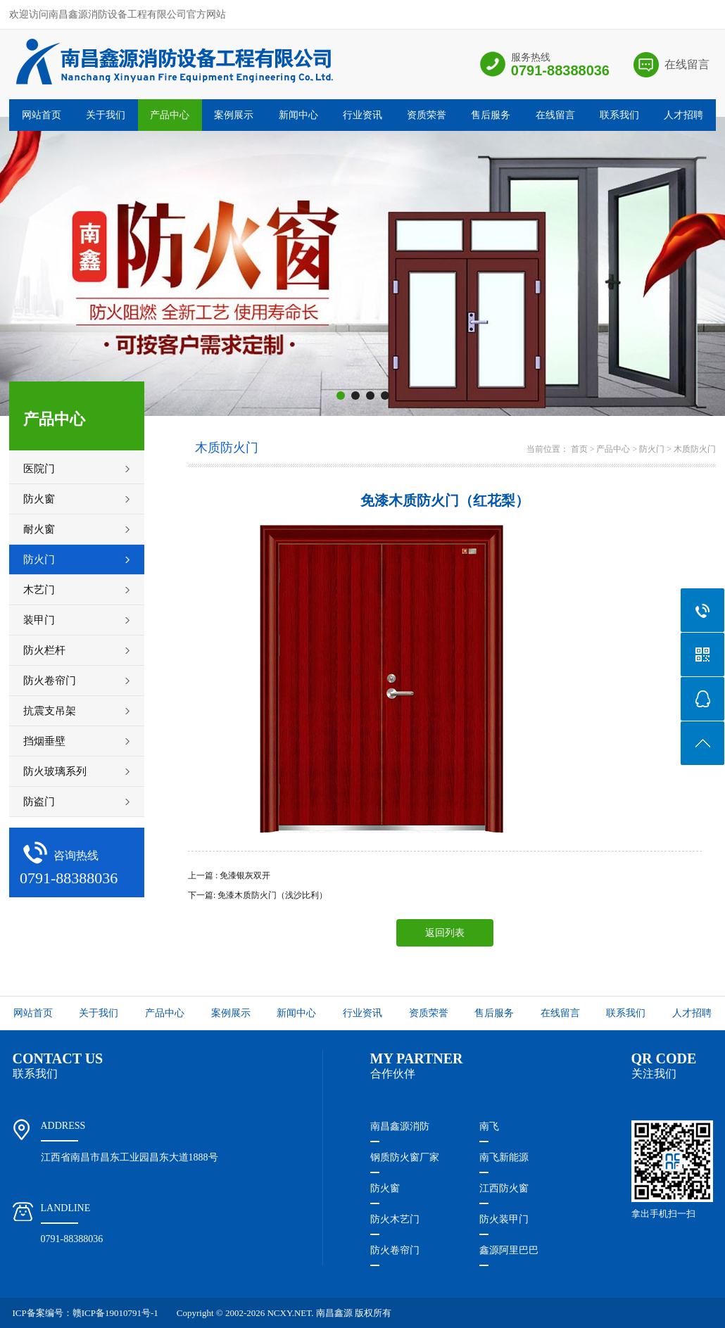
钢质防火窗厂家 (404, 1157)
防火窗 (385, 1188)
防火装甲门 (504, 1219)
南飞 (489, 1126)
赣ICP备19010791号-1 (115, 1313)
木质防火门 (695, 449)
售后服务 (490, 115)
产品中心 (169, 115)
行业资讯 (362, 115)
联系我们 (619, 115)
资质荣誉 (426, 115)
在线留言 (687, 64)
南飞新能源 (504, 1157)
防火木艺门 (395, 1219)
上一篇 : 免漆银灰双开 (229, 875)
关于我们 (105, 115)
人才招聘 (683, 115)
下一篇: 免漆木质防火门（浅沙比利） (257, 895)
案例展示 (233, 115)
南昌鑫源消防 (399, 1126)
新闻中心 (298, 115)
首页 (579, 449)
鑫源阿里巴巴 (508, 1250)
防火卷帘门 (395, 1250)
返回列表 (445, 933)
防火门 (651, 449)
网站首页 (41, 115)
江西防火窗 (504, 1188)
